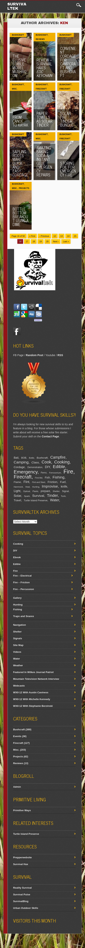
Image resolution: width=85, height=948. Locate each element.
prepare (45, 491)
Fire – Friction (21, 582)
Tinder (52, 495)
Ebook (17, 557)
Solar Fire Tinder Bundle (66, 119)
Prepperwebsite (22, 857)
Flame (17, 482)
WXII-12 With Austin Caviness (30, 692)
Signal (65, 491)
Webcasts (19, 685)
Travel (17, 500)
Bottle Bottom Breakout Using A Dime (21, 217)
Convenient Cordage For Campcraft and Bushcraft (68, 62)
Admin (17, 786)
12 (55, 236)
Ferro (43, 472)
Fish (47, 477)
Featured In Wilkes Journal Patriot (33, 672)
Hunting (35, 487)
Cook (46, 462)
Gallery (17, 597)
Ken (64, 23)
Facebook (17, 331)
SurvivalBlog (20, 901)
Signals (17, 638)
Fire (68, 471)
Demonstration (34, 467)
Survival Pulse (21, 894)
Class (35, 462)
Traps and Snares (23, 616)
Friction (52, 481)
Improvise (50, 486)
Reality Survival (22, 887)
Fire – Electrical (22, 575)
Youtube (50, 355)
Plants (35, 491)
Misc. (14, 89)
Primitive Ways (22, 810)
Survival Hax (20, 864)
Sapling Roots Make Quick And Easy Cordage (20, 163)
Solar (17, 496)
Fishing (58, 477)
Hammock (18, 487)
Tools (63, 496)
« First (32, 236)
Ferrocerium (55, 472)
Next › (56, 241)
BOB (23, 457)
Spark (27, 496)
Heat (27, 487)
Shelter (56, 491)
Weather (18, 665)
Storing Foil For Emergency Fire (68, 169)
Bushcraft (18, 35)
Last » (66, 241)
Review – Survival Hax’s (44, 68)
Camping (21, 462)
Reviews (40, 39)
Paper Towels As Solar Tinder (44, 119)
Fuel (63, 481)
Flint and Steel (38, 482)
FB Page (18, 355)
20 (47, 241)
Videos (17, 651)
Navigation (19, 624)
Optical (26, 491)
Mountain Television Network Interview (36, 678)
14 (68, 236)
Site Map (18, 645)
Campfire (58, 457)
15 (75, 236)
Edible (59, 466)
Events (17, 736)
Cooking (62, 462)
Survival (38, 496)
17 (27, 241)
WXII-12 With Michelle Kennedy (31, 699)
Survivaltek (16, 6)
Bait (16, 457)
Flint (26, 481)
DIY (47, 467)
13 (61, 236)
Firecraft (41, 89)
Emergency (26, 471)
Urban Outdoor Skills (25, 908)
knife (64, 486)
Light (17, 491)
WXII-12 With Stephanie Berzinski (33, 705)
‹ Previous (44, 236)
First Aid (38, 478)
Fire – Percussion (23, 589)
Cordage (19, 467)
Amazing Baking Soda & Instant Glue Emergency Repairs (44, 161)
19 (40, 241)
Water (54, 500)
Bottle (31, 458)
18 (34, 241)
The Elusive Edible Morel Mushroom (19, 66)
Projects (24, 188)
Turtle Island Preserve (35, 500)
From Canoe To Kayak (20, 121)
